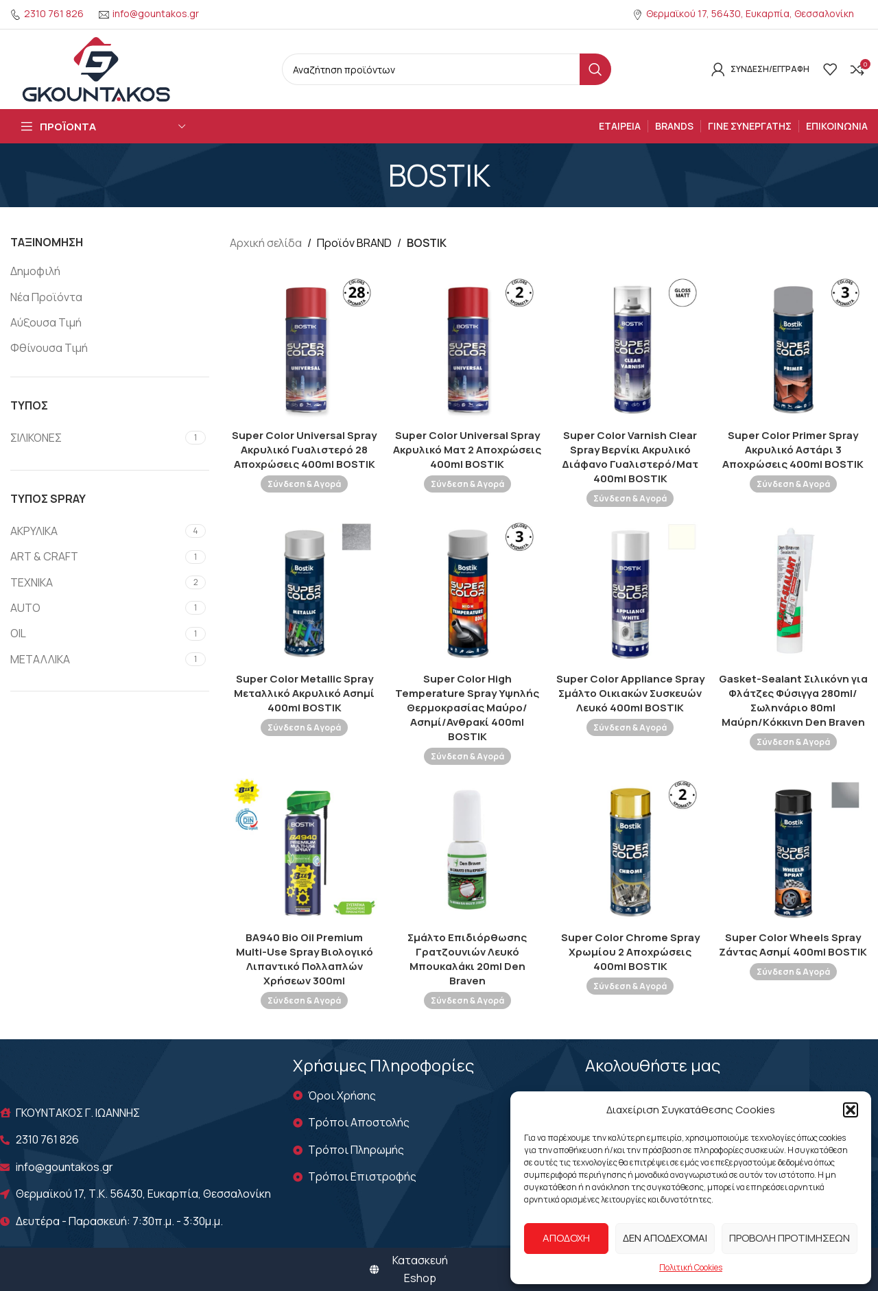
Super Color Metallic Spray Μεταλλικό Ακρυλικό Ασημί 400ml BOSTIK (304, 693)
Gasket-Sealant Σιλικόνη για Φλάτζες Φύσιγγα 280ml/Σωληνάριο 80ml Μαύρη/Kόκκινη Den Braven (793, 700)
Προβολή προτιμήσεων (789, 1238)
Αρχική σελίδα (266, 242)
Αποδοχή (566, 1238)
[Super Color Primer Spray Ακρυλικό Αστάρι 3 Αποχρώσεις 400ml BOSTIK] (793, 347)
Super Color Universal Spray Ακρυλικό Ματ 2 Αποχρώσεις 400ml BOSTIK (467, 449)
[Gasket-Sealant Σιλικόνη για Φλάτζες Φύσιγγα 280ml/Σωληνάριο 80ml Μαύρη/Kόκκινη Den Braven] (793, 591)
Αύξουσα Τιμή (46, 322)
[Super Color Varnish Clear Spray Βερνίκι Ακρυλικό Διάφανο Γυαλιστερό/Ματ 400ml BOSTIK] (630, 347)
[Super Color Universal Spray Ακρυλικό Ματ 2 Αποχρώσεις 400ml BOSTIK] (468, 347)
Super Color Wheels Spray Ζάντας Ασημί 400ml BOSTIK (793, 944)
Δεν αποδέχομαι (665, 1238)
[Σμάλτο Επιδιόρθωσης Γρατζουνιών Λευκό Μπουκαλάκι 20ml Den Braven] (468, 849)
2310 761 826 (54, 13)
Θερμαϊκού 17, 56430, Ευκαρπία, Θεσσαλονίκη (750, 13)
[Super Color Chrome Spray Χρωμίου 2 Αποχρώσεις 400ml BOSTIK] (630, 849)
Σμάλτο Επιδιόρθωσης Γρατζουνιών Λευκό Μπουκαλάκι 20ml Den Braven (467, 959)
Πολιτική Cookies (690, 1267)
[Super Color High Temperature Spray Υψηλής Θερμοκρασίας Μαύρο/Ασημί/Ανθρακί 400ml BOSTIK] (468, 591)
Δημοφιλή (35, 271)
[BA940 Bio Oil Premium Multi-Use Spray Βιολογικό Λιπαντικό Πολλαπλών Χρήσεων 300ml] (304, 849)
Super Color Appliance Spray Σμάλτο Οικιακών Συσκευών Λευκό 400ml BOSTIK (630, 693)
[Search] (446, 69)
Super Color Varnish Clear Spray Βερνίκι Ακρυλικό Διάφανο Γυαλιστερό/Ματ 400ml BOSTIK (630, 457)
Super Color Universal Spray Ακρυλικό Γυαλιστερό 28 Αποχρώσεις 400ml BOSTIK (304, 449)
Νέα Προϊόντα (46, 297)
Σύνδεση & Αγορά (304, 484)
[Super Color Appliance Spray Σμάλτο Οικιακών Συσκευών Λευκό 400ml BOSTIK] (630, 591)
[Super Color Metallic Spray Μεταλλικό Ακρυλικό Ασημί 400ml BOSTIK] (304, 591)
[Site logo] (96, 67)
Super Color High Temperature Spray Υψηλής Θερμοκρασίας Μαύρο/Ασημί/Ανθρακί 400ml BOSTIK (467, 708)
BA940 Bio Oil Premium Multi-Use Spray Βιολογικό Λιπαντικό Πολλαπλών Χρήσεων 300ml (304, 959)
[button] (850, 1110)
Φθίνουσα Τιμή (49, 347)
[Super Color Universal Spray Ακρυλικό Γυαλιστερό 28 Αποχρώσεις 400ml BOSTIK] (304, 347)
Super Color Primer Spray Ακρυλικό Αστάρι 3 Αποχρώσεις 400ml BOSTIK (793, 449)
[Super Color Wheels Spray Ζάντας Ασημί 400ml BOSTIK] (793, 849)
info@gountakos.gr (155, 13)
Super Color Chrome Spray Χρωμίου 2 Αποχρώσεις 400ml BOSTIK (630, 951)
